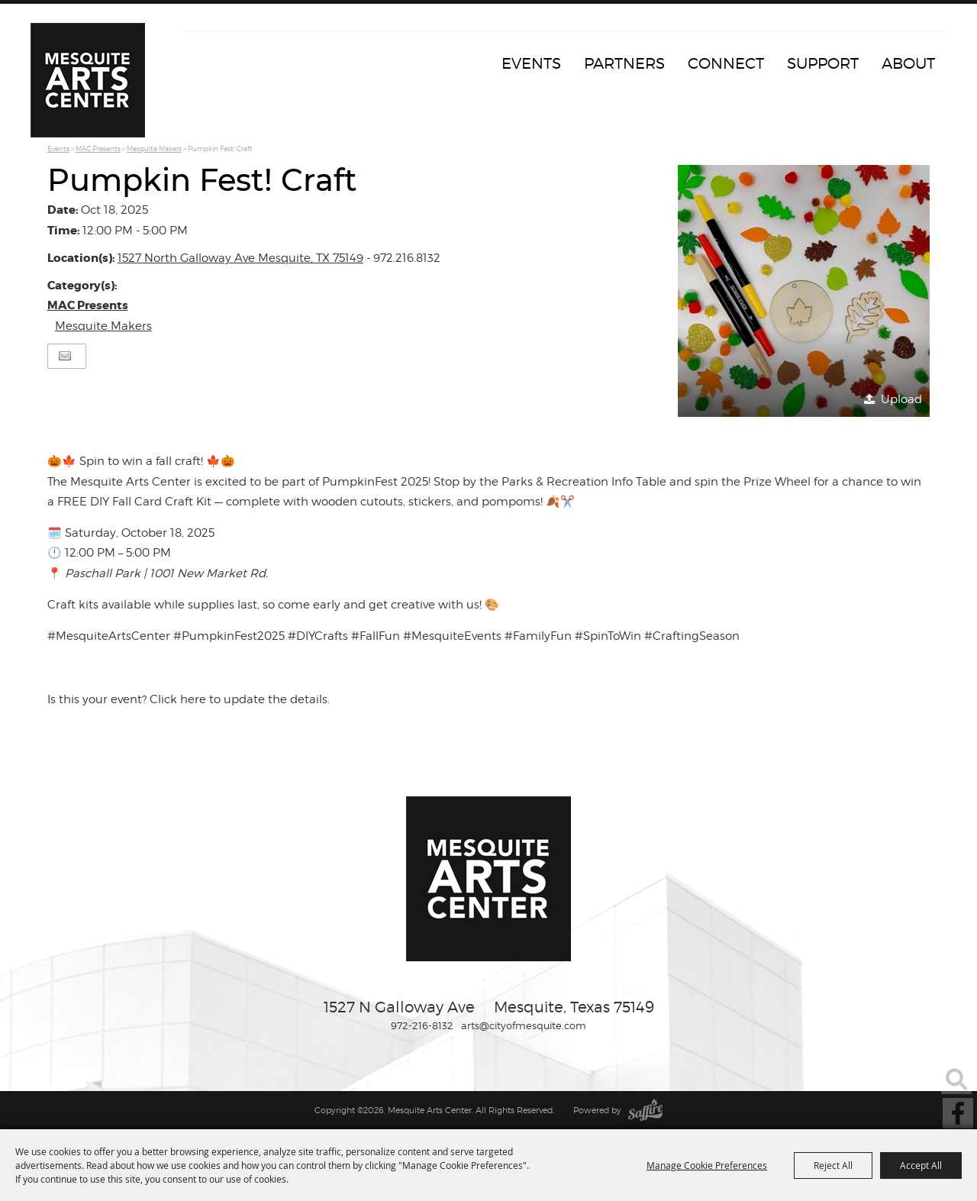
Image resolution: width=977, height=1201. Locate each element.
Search (956, 1079)
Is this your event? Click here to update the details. (188, 699)
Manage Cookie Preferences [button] (706, 1165)
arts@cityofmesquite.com (523, 1025)
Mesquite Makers (154, 148)
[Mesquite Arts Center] (88, 80)
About (908, 63)
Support (823, 63)
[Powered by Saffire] (645, 1110)
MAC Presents (98, 148)
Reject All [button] (833, 1165)
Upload (901, 399)
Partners (624, 63)
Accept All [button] (921, 1165)
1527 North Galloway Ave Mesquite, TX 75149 (240, 258)
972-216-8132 (422, 1025)
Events (531, 63)
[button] (804, 291)
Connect (726, 63)
